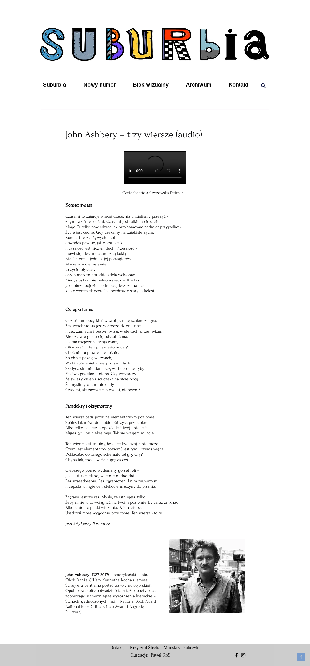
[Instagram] (243, 655)
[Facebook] (236, 655)
